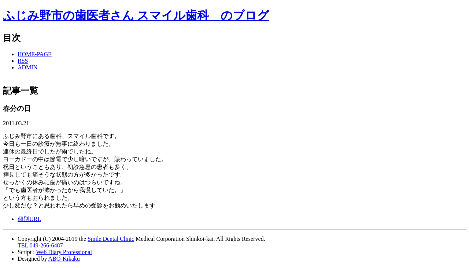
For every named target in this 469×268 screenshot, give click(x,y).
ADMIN (27, 67)
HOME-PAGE (35, 54)
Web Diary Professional (64, 252)
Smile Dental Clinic (111, 239)
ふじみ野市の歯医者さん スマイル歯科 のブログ (136, 15)
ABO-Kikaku (64, 259)
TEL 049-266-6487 (40, 245)
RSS (23, 61)
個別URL (29, 219)
